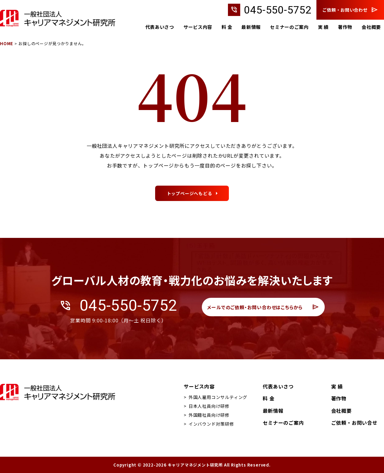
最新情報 (250, 27)
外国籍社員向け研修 (209, 415)
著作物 (345, 27)
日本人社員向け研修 (209, 406)
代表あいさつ (158, 27)
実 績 (323, 27)
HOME (6, 43)
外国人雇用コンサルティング (218, 397)
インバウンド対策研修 (211, 424)
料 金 (226, 27)
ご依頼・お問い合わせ (350, 10)
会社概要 (371, 27)
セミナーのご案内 (289, 27)
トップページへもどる (189, 222)
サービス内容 (197, 27)
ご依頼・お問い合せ (354, 422)
